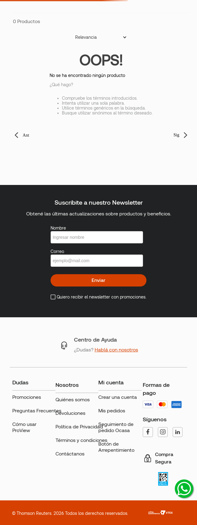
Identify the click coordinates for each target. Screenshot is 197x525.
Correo (57, 251)
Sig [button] (176, 135)
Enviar (98, 280)
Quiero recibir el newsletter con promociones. (101, 297)
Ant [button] (26, 135)
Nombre (58, 228)
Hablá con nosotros (116, 350)
